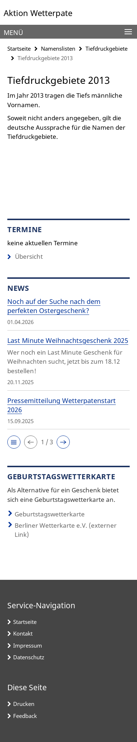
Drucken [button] (23, 703)
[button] (13, 442)
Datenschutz (28, 657)
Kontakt (23, 633)
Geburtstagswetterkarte (50, 514)
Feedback (25, 715)
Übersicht (25, 256)
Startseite (19, 48)
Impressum (27, 645)
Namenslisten (58, 48)
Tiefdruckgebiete (106, 48)
